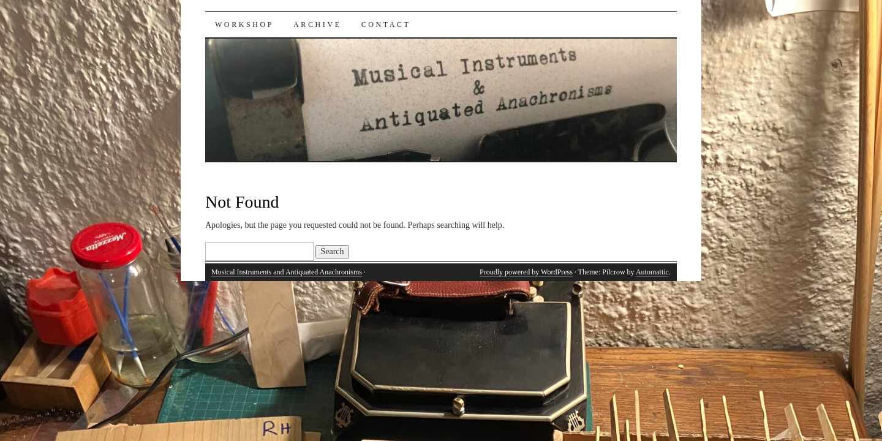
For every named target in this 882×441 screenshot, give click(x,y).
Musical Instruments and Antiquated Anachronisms (286, 272)
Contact (386, 24)
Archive (317, 24)
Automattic (652, 272)
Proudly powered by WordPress (526, 272)
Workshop (244, 24)
